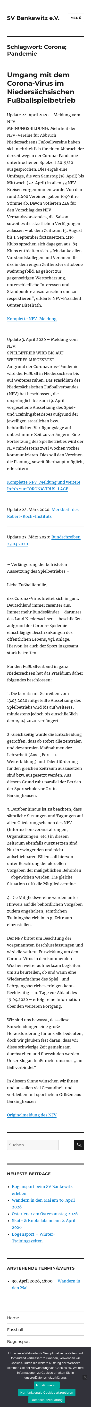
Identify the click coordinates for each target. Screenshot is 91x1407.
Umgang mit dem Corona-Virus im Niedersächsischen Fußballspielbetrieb (41, 87)
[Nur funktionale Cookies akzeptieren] (85, 1377)
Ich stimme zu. (46, 1385)
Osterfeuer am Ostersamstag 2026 (45, 1213)
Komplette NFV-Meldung (32, 318)
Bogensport (18, 1341)
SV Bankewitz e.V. (33, 18)
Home (13, 1317)
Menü (76, 18)
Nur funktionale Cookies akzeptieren (46, 1392)
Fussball (15, 1329)
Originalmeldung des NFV (32, 1115)
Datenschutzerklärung (47, 1400)
